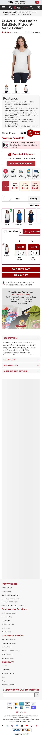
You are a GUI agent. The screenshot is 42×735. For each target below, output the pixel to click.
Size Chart (9, 360)
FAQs (3, 677)
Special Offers (6, 647)
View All (33, 205)
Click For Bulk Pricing (21, 164)
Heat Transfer (6, 628)
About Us (5, 666)
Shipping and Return (15, 371)
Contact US (5, 669)
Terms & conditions (8, 673)
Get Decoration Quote (9, 613)
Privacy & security (7, 654)
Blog (3, 681)
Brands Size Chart (7, 658)
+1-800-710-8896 (7, 588)
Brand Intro (10, 365)
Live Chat (31, 7)
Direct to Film (6, 632)
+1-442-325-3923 (7, 591)
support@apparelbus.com (10, 595)
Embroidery (6, 620)
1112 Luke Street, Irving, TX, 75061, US (13, 605)
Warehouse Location (8, 684)
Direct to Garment (8, 624)
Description (10, 338)
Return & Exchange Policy (10, 650)
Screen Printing (7, 617)
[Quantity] (21, 253)
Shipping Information (9, 643)
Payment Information (9, 639)
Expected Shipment (21, 154)
